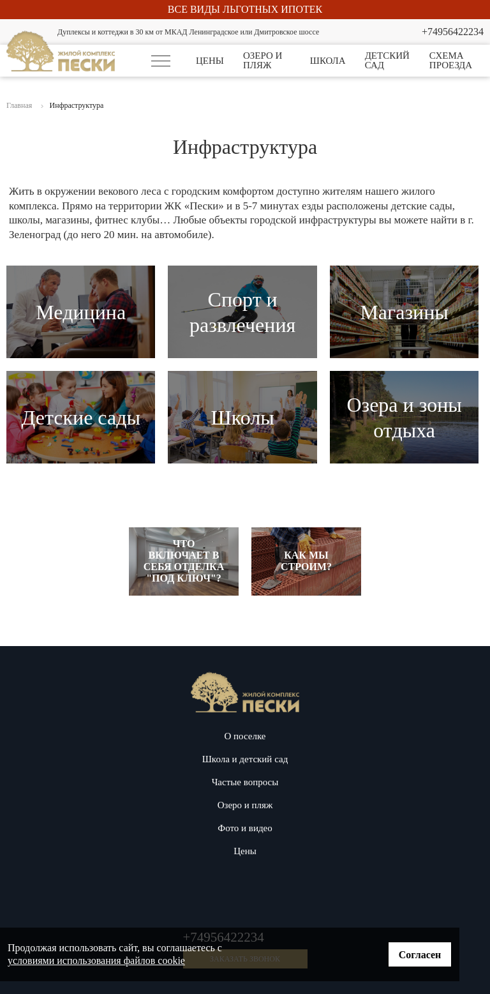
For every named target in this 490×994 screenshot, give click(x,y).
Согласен (420, 954)
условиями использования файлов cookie (96, 960)
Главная (19, 105)
